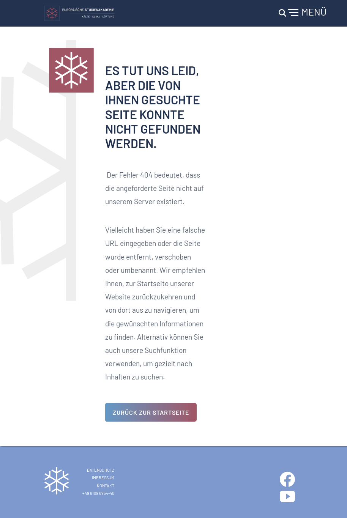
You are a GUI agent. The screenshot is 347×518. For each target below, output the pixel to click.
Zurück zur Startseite (151, 412)
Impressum (103, 477)
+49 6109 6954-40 (98, 493)
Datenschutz (100, 470)
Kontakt (105, 485)
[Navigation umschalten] (301, 13)
